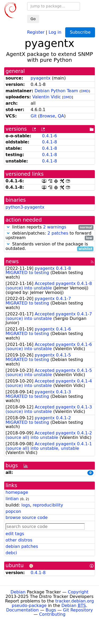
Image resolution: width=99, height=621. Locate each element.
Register (36, 31)
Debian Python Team (56, 90)
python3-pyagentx (25, 207)
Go (33, 19)
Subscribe (80, 32)
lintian (12, 498)
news (12, 261)
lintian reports (49, 227)
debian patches (22, 546)
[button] (8, 227)
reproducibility (48, 505)
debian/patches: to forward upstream (49, 235)
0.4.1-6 (49, 135)
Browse (47, 115)
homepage (17, 492)
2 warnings (54, 227)
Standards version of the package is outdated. (49, 246)
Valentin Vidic (46, 96)
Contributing (52, 614)
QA (61, 115)
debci (11, 552)
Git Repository (78, 610)
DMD (85, 91)
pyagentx (40, 78)
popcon (13, 511)
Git (34, 115)
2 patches (58, 233)
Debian (18, 591)
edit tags (15, 533)
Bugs (51, 610)
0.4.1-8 (49, 141)
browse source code (27, 517)
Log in (55, 31)
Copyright (78, 591)
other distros (19, 540)
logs (25, 505)
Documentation (22, 610)
